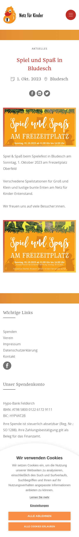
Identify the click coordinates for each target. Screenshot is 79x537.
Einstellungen (39, 505)
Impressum (12, 344)
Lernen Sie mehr (39, 497)
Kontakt (9, 356)
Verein (8, 338)
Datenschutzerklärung (20, 350)
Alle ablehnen (39, 516)
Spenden (10, 331)
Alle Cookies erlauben (39, 526)
